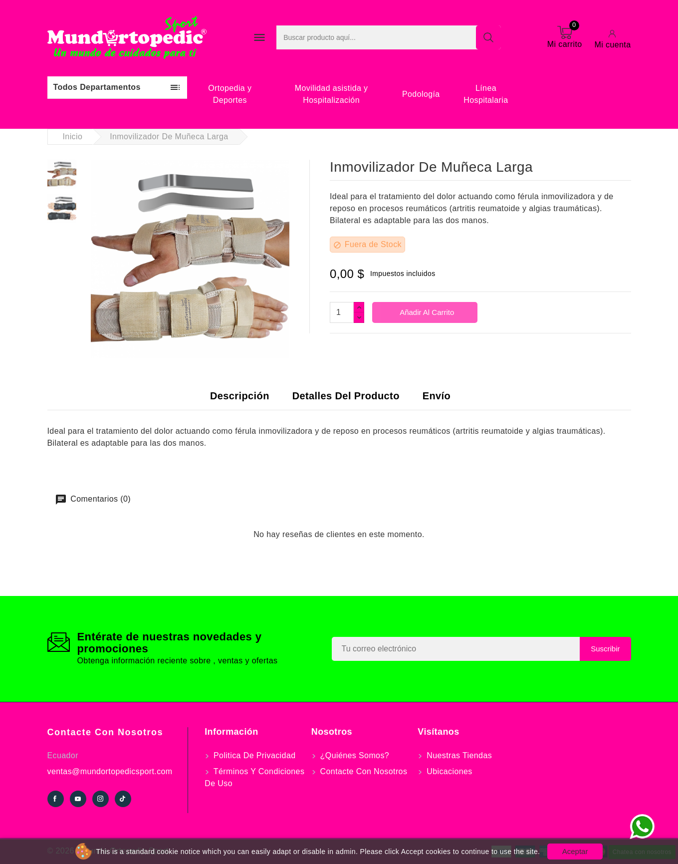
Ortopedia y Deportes (229, 94)
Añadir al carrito (426, 312)
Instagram (100, 799)
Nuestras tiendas (458, 755)
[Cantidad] (342, 312)
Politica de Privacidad (253, 755)
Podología (421, 94)
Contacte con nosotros (105, 732)
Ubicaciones (448, 771)
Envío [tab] (437, 395)
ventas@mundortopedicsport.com (110, 771)
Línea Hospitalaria (485, 94)
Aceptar (575, 851)
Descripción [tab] (239, 395)
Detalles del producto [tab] (346, 395)
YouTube (78, 799)
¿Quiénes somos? (353, 755)
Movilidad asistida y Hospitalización (331, 94)
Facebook (55, 799)
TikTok (123, 799)
